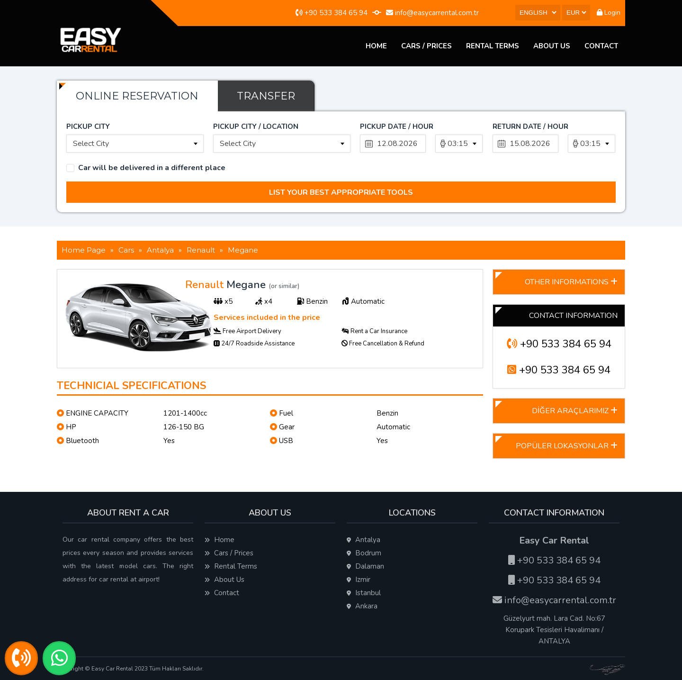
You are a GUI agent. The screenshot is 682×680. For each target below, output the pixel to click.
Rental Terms (492, 46)
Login (608, 12)
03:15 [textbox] (458, 143)
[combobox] (135, 144)
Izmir (358, 579)
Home (376, 46)
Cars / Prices (426, 46)
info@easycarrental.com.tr (432, 13)
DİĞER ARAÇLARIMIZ (575, 411)
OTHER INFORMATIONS (571, 282)
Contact (601, 46)
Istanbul (364, 593)
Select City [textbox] (91, 143)
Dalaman (365, 566)
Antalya (363, 539)
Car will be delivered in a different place (151, 168)
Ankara (362, 606)
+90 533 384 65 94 (332, 13)
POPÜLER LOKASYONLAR (567, 446)
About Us (551, 46)
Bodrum (364, 553)
